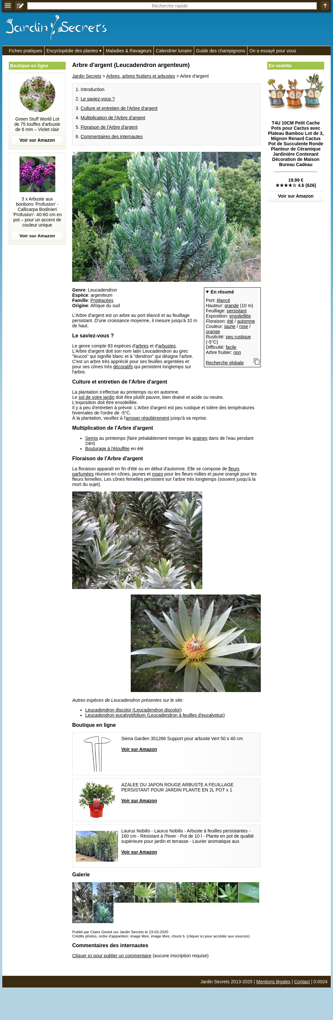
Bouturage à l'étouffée (107, 448)
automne (246, 321)
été (230, 321)
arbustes (167, 345)
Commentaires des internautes (112, 136)
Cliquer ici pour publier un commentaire (112, 955)
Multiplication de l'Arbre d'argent (113, 117)
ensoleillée (240, 316)
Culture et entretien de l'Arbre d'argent (119, 108)
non (237, 352)
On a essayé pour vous (272, 50)
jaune (229, 326)
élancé (223, 300)
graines (200, 438)
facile (231, 347)
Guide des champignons (220, 50)
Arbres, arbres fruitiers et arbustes (140, 76)
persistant (237, 310)
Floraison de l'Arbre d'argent (109, 127)
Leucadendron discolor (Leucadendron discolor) (133, 710)
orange (213, 331)
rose (243, 326)
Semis (91, 438)
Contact (302, 981)
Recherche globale (225, 362)
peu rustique (238, 336)
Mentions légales (273, 981)
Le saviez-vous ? (98, 98)
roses (157, 474)
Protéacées (101, 300)
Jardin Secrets (86, 76)
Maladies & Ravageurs (129, 50)
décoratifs (123, 366)
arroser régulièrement (147, 418)
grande (232, 305)
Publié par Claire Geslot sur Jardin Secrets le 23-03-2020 (120, 932)
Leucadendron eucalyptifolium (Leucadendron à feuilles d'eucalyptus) (155, 715)
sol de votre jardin (96, 397)
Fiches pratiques (25, 50)
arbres (142, 345)
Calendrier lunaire (174, 50)
